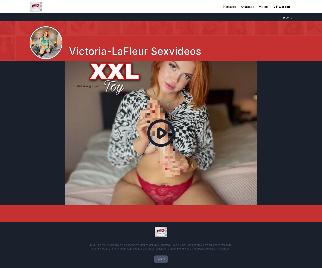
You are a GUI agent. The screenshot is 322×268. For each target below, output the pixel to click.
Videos (263, 6)
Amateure (247, 6)
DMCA (161, 259)
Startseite (229, 6)
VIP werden (281, 6)
